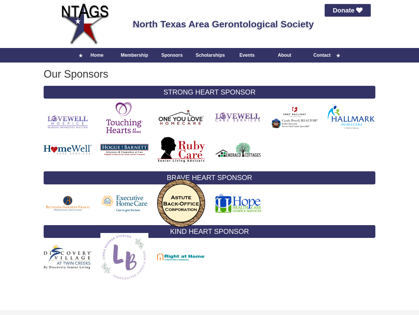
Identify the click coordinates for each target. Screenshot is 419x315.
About (284, 55)
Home (96, 55)
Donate (348, 10)
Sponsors (172, 55)
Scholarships (210, 55)
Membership (134, 55)
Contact (322, 55)
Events (247, 55)
